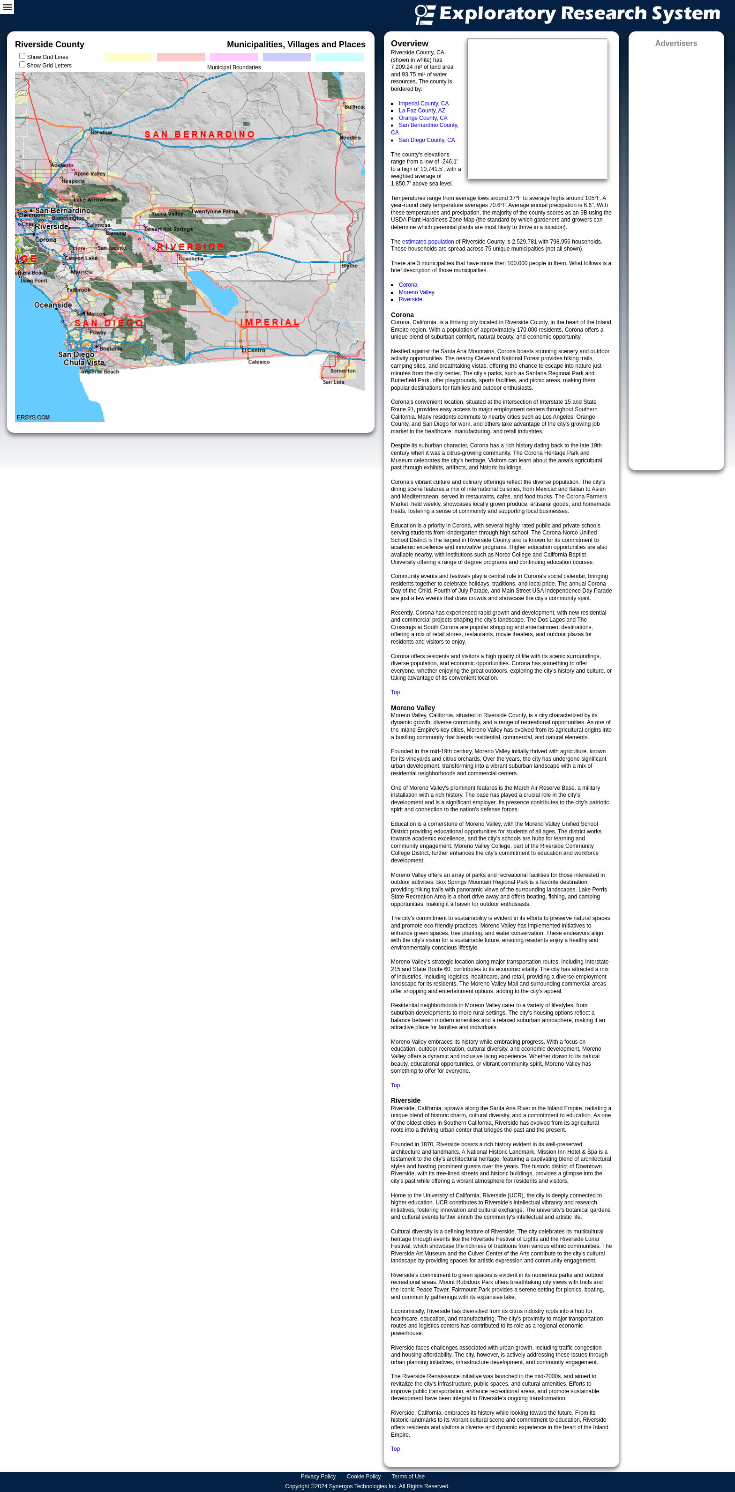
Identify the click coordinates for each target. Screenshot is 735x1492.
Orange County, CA (423, 118)
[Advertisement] (676, 255)
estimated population (429, 241)
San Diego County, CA (427, 140)
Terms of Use (409, 1476)
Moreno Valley (417, 292)
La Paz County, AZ (422, 110)
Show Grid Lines (49, 57)
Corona (408, 285)
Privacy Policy (319, 1476)
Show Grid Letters (49, 65)
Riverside (410, 299)
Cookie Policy (364, 1476)
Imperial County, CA (424, 103)
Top (395, 692)
